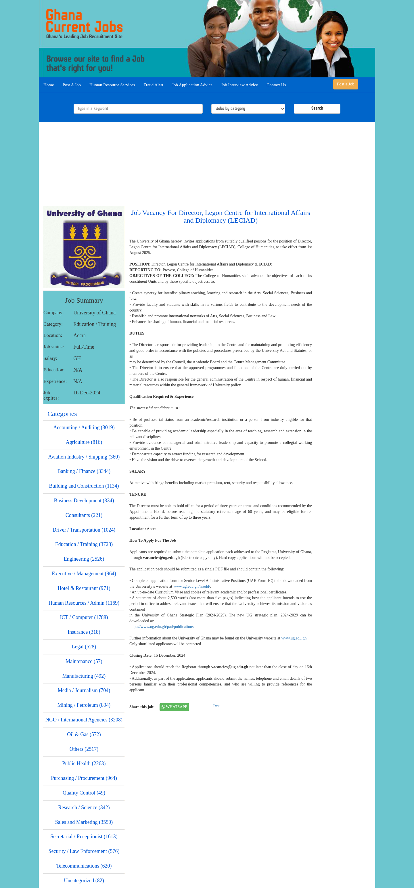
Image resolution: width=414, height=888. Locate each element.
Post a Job (345, 84)
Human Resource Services (112, 85)
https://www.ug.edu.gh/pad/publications (161, 627)
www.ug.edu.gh (293, 638)
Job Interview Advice (239, 85)
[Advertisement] (207, 162)
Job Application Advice (192, 85)
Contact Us (276, 85)
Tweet (218, 706)
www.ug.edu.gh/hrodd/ (191, 586)
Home (48, 85)
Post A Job (72, 85)
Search (317, 108)
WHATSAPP (174, 707)
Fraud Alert (153, 85)
